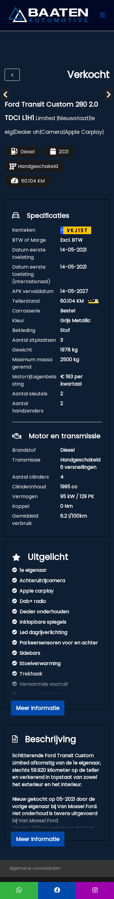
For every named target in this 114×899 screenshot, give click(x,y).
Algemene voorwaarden (34, 868)
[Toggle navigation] (102, 15)
